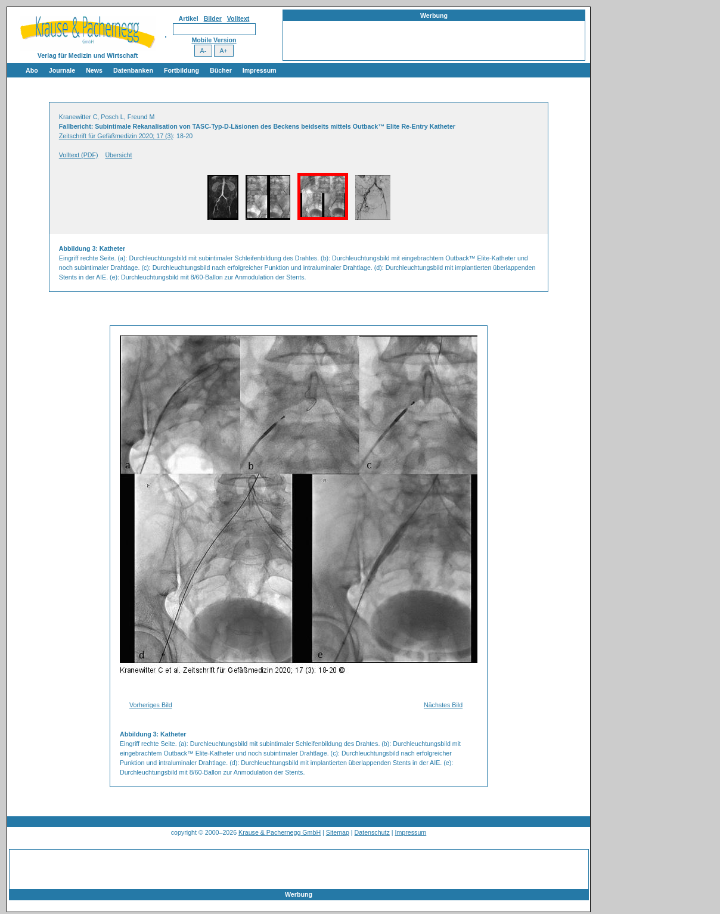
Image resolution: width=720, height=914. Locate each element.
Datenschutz (372, 832)
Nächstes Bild (443, 704)
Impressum (260, 70)
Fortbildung (181, 70)
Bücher (221, 70)
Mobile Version (213, 39)
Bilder (213, 18)
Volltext (238, 18)
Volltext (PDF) (78, 154)
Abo (32, 70)
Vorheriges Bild (150, 704)
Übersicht (118, 154)
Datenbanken (133, 70)
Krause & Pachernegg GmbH (279, 832)
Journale (62, 70)
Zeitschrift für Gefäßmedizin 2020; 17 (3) (116, 135)
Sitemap (337, 832)
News (94, 70)
